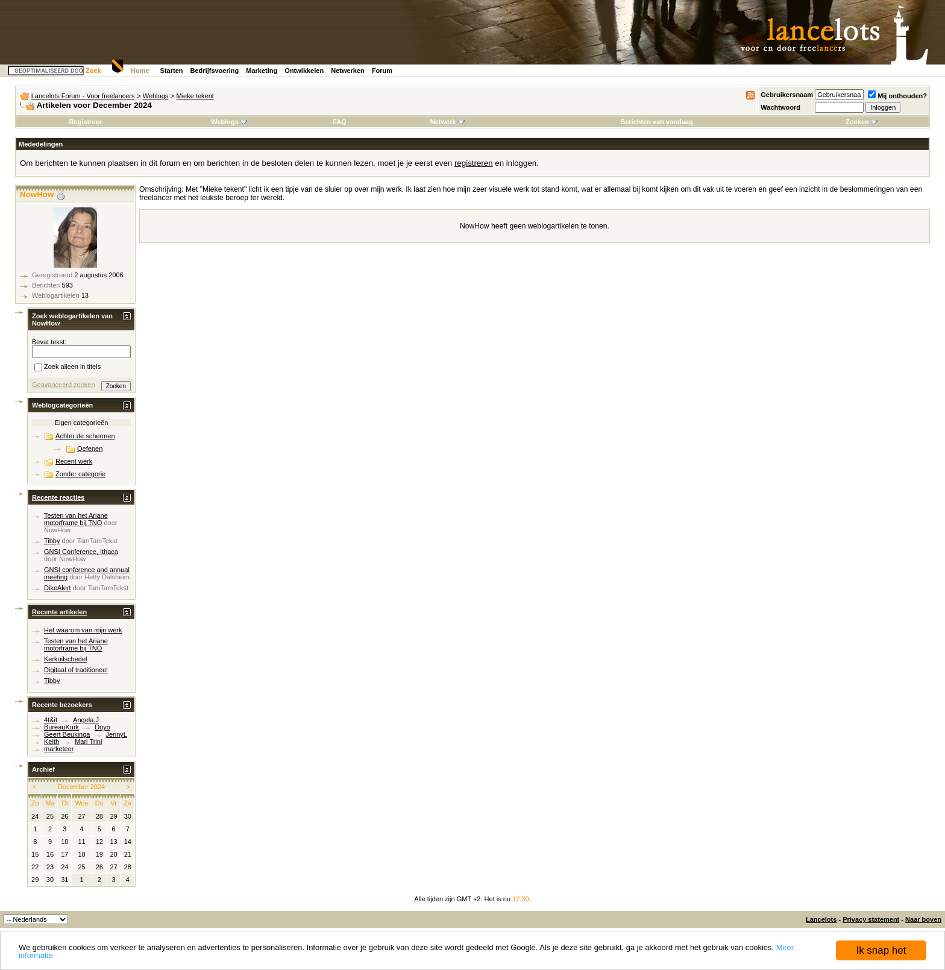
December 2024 (81, 786)
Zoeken (862, 121)
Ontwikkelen (304, 70)
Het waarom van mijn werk (83, 630)
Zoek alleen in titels (67, 368)
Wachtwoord (780, 107)
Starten (171, 70)
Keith (51, 741)
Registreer (85, 121)
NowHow (37, 194)
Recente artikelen (59, 612)
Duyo (102, 727)
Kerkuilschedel (65, 659)
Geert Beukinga (67, 734)
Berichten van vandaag (656, 121)
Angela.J (86, 719)
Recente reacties (58, 497)
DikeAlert (57, 587)
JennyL (116, 734)
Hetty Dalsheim (107, 577)
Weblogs (156, 95)
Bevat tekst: (49, 341)
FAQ (340, 121)
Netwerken (348, 70)
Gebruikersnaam (787, 94)
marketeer (59, 748)
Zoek (93, 70)
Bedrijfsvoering (214, 70)
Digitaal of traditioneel (76, 669)
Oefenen (89, 448)
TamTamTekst (97, 540)
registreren (473, 163)
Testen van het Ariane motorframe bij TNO (76, 519)
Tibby (52, 540)
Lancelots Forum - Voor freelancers (83, 95)
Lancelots (821, 919)
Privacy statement (871, 919)
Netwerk (447, 121)
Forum (382, 70)
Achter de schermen (85, 435)
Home (140, 70)
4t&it (50, 719)
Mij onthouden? (897, 95)
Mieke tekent (195, 95)
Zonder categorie (80, 473)
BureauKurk (61, 727)
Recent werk (73, 461)
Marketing (261, 70)
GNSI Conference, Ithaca (81, 551)
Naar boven (923, 919)
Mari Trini (88, 741)
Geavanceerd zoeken (63, 384)
